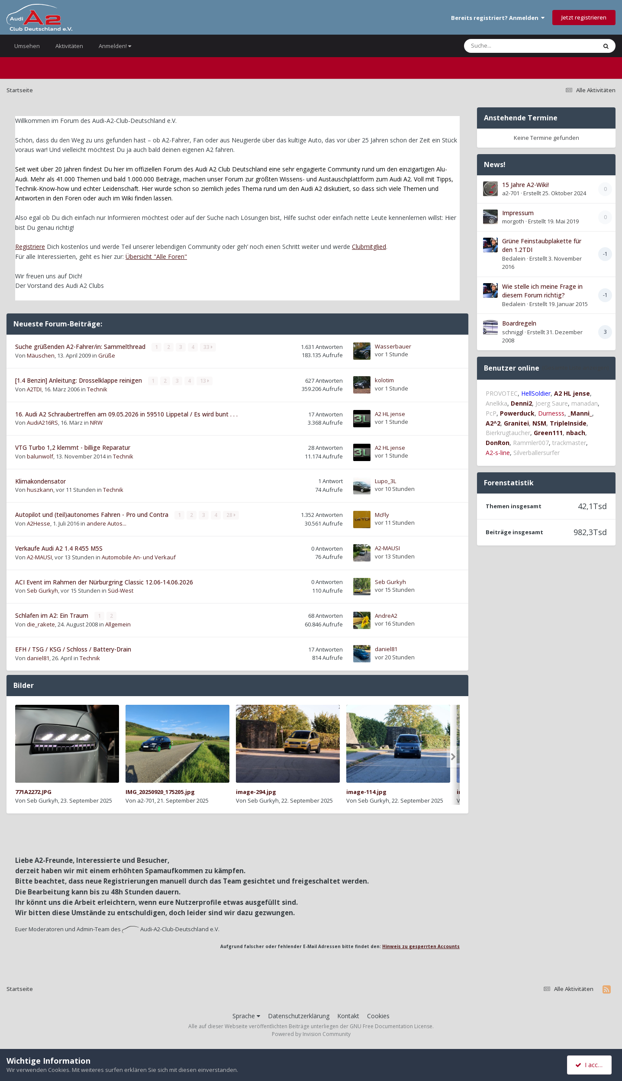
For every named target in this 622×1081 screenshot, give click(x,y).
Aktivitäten (69, 46)
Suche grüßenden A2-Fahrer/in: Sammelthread (81, 346)
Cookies (378, 1015)
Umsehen (27, 46)
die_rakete (41, 624)
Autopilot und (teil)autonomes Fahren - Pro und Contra (92, 514)
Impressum (518, 213)
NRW (96, 422)
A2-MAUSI (39, 557)
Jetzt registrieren (583, 17)
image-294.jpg (256, 791)
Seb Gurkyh (42, 590)
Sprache (246, 1015)
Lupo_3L (385, 480)
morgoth (513, 221)
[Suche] (512, 46)
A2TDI (34, 389)
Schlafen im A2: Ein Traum (52, 615)
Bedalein (513, 258)
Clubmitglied (369, 246)
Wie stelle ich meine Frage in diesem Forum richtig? (542, 291)
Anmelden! (115, 46)
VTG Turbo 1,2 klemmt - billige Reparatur (72, 447)
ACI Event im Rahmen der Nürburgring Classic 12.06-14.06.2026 (104, 582)
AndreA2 (386, 615)
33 (208, 347)
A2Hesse (38, 523)
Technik (97, 389)
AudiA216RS (42, 422)
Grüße (106, 355)
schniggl (512, 332)
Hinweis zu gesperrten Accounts (421, 946)
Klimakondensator (40, 481)
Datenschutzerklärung (298, 1015)
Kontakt (348, 1015)
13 (204, 380)
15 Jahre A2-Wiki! (525, 185)
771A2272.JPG (33, 791)
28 (230, 515)
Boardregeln (519, 323)
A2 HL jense (390, 414)
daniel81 (38, 658)
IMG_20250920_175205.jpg (160, 791)
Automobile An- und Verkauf (139, 557)
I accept (590, 1065)
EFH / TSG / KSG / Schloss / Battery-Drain (73, 649)
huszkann (40, 490)
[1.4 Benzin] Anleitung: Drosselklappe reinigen (79, 380)
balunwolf (40, 456)
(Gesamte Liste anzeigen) (575, 367)
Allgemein (118, 624)
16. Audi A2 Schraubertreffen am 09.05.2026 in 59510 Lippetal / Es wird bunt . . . (126, 414)
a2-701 (146, 800)
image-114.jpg (366, 791)
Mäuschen (41, 355)
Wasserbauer (393, 346)
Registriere (30, 246)
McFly (382, 514)
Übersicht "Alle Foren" (156, 256)
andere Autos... (106, 523)
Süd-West (120, 590)
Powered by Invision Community (311, 1033)
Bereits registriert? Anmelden (498, 18)
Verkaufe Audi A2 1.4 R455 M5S (59, 548)
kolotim (384, 380)
